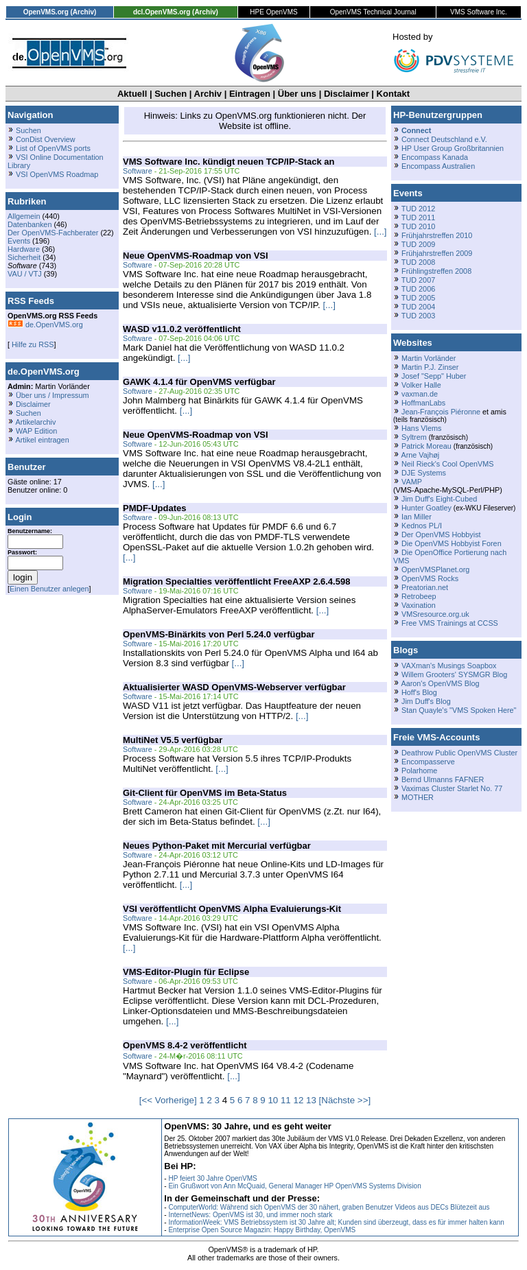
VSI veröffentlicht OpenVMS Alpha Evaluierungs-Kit (232, 909)
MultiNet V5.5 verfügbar (172, 740)
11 (286, 1100)
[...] (380, 231)
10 (273, 1100)
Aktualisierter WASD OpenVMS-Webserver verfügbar (234, 687)
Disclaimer (346, 94)
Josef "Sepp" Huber (433, 376)
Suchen (170, 94)
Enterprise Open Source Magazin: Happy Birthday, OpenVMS (261, 1230)
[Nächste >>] (345, 1100)
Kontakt (393, 94)
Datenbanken (29, 224)
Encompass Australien (438, 166)
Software (137, 171)
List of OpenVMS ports (53, 148)
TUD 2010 (418, 226)
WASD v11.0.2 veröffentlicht (182, 329)
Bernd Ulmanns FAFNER (442, 779)
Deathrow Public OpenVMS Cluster (459, 753)
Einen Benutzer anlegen (49, 589)
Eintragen (249, 94)
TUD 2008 (418, 262)
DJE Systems (423, 473)
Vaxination (418, 605)
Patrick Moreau (426, 446)
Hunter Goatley (426, 508)
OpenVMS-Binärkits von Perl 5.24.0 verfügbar (219, 634)
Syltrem (414, 437)
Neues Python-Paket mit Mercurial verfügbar (217, 845)
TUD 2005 (418, 298)
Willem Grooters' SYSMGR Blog (454, 674)
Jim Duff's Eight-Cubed (439, 499)
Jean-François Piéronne (440, 412)
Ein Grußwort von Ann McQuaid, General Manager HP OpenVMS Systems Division (294, 1186)
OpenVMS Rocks (429, 578)
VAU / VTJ (25, 274)
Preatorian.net (424, 587)
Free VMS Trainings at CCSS (449, 623)
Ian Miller (416, 517)
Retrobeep (418, 596)
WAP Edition (36, 431)
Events (19, 241)
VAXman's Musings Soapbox (449, 665)
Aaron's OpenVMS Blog (440, 683)
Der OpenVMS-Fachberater (53, 232)
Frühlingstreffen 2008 (436, 271)
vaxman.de (419, 394)
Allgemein (24, 216)
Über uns (297, 94)
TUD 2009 (418, 244)
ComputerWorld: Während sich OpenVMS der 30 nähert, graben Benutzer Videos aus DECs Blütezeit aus (328, 1207)
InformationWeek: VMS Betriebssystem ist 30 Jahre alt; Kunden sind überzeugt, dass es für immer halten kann (336, 1222)
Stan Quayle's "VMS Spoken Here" (458, 710)
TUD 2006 (418, 289)
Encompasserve (428, 761)
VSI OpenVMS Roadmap (57, 174)
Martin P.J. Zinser (429, 367)
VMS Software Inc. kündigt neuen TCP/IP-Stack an (228, 161)
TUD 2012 (418, 208)
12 (298, 1100)
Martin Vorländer (428, 358)
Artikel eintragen (42, 440)
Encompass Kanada (434, 157)
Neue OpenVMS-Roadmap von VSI (195, 255)
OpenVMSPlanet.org (435, 569)
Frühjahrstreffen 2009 (436, 253)
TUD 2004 (418, 307)
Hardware (24, 249)
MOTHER (417, 797)
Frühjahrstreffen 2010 (436, 235)
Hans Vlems (421, 428)
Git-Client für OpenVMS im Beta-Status (205, 793)
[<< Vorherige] (168, 1100)
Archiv (208, 94)
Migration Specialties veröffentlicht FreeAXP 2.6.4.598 (236, 581)
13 (311, 1100)
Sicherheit (24, 257)
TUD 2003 (418, 315)
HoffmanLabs (423, 403)
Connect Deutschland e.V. (444, 139)
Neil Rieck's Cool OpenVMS (447, 464)
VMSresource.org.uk (435, 614)
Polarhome (419, 770)
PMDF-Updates (154, 508)
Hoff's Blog (419, 692)
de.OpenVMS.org (45, 324)
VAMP (411, 482)
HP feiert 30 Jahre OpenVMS (212, 1178)
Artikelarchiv (35, 422)
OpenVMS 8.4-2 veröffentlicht (185, 1045)
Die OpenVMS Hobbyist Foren (451, 543)
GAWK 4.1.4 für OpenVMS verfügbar (199, 382)
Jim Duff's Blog (426, 701)
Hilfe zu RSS (32, 344)
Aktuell (132, 94)
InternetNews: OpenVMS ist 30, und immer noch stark (250, 1215)
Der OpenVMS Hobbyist (441, 534)
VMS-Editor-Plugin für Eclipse (186, 972)
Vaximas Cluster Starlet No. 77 (451, 788)
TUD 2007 (418, 280)
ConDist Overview (45, 139)
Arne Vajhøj (420, 455)
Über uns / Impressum (52, 395)
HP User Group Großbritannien (452, 148)
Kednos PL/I (421, 525)
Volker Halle (421, 385)
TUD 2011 (418, 217)
